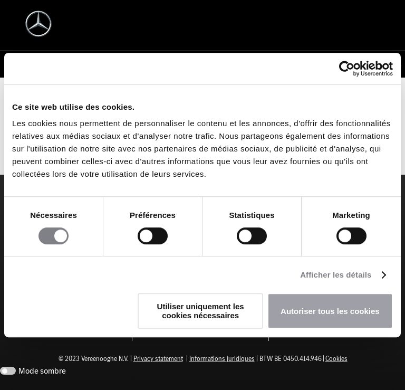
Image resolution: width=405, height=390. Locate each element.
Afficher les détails (335, 274)
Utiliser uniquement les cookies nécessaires (200, 311)
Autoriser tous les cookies (330, 311)
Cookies (336, 358)
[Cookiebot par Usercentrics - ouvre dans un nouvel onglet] (347, 69)
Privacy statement (158, 358)
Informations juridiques (222, 358)
